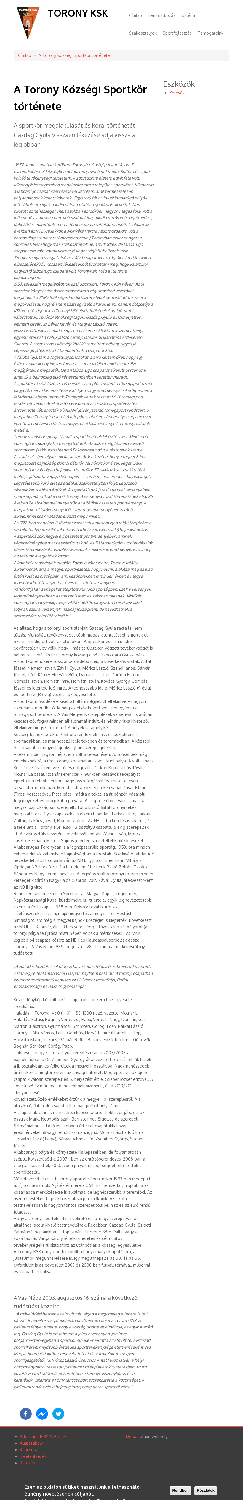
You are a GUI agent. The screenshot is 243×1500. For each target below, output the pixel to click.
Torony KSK (78, 13)
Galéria (188, 15)
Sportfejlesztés (177, 33)
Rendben (180, 1491)
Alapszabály (31, 1442)
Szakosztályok (143, 33)
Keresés (177, 92)
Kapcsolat (29, 1449)
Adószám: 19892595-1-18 (43, 1436)
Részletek (206, 1491)
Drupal (132, 1436)
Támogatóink (210, 33)
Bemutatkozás (161, 15)
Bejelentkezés (33, 1456)
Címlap (135, 15)
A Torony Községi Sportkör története (74, 55)
